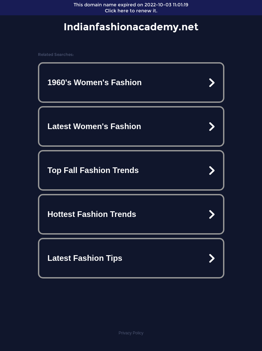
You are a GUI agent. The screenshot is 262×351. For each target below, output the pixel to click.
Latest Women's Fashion (94, 126)
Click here (117, 11)
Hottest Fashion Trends (92, 214)
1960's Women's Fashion (95, 82)
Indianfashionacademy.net (131, 27)
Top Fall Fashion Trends (93, 170)
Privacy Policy (131, 333)
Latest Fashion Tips (85, 258)
